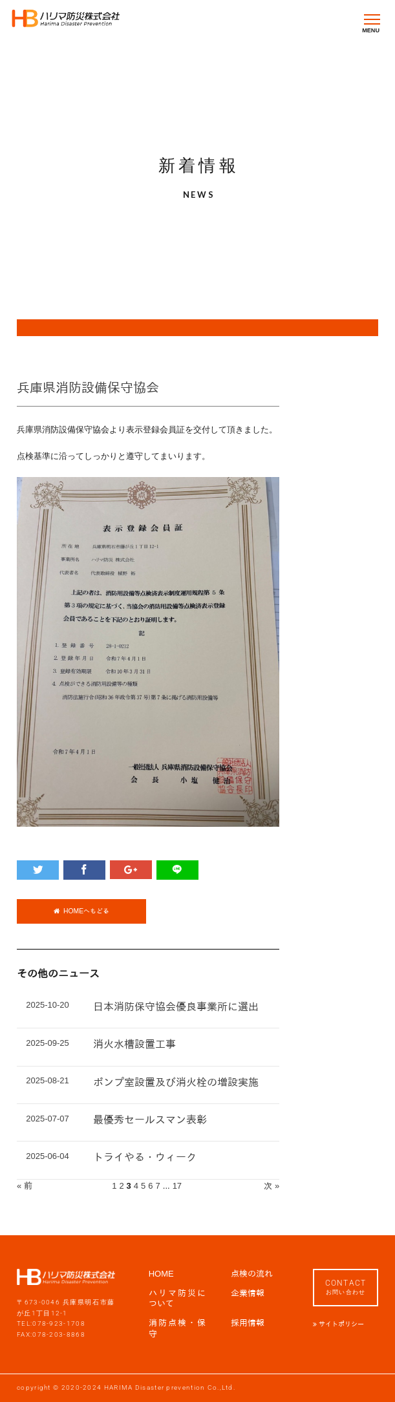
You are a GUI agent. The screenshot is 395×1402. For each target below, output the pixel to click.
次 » (271, 1186)
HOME (161, 1274)
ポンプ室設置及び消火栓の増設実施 (176, 1082)
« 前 (24, 1186)
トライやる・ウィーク (145, 1157)
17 (177, 1186)
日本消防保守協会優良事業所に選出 (176, 1006)
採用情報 (247, 1323)
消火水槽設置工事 (134, 1044)
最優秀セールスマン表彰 (150, 1119)
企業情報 (247, 1293)
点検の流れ (252, 1274)
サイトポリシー (340, 1324)
